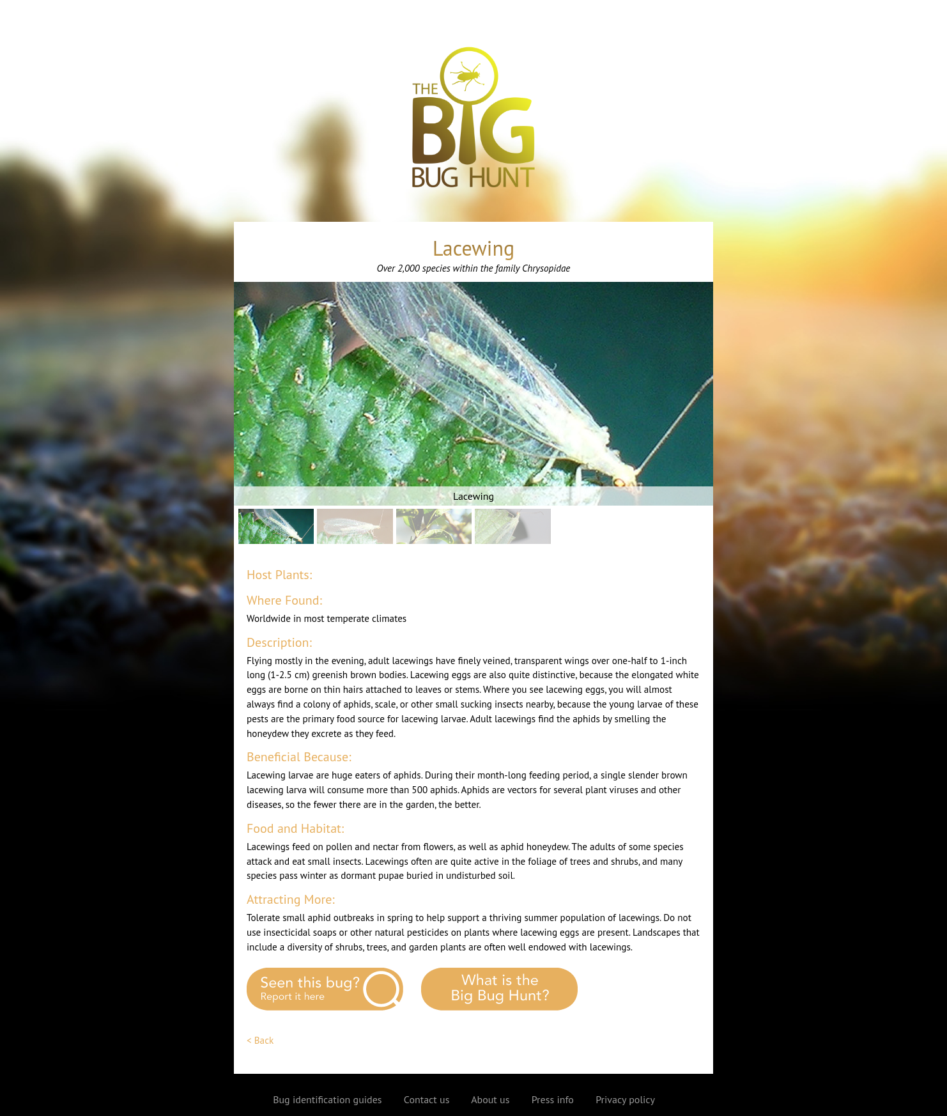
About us (490, 1099)
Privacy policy (625, 1099)
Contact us (427, 1099)
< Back (260, 1040)
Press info (553, 1099)
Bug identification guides (327, 1099)
